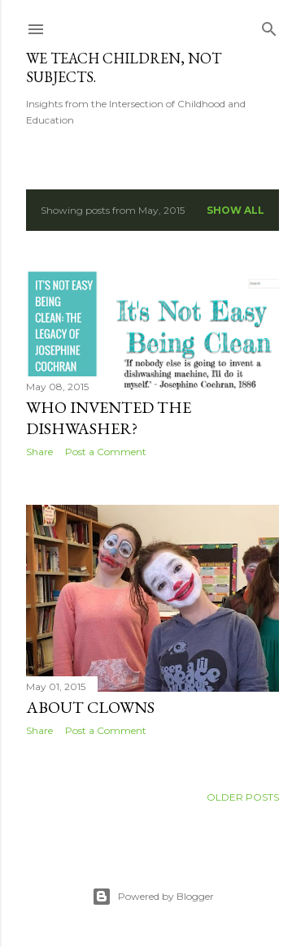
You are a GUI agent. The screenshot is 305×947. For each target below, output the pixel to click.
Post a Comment (105, 451)
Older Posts (243, 797)
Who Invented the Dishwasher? (108, 418)
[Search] (269, 25)
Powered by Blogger (153, 896)
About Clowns (90, 707)
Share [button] (39, 451)
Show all (235, 210)
